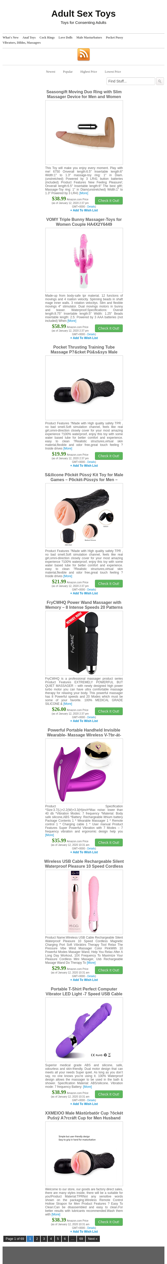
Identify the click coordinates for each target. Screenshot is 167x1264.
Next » (92, 1239)
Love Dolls (65, 37)
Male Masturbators (89, 37)
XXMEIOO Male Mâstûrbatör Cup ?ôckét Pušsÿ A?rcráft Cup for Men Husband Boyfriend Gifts (84, 1118)
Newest (50, 71)
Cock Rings (47, 37)
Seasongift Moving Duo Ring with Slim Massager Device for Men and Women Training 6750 (83, 97)
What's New (11, 37)
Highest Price (88, 71)
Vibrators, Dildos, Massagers (22, 42)
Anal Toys (29, 37)
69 (81, 1239)
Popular (68, 71)
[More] (84, 193)
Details (91, 206)
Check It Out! (108, 201)
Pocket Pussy (114, 37)
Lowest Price (113, 71)
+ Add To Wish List (84, 210)
